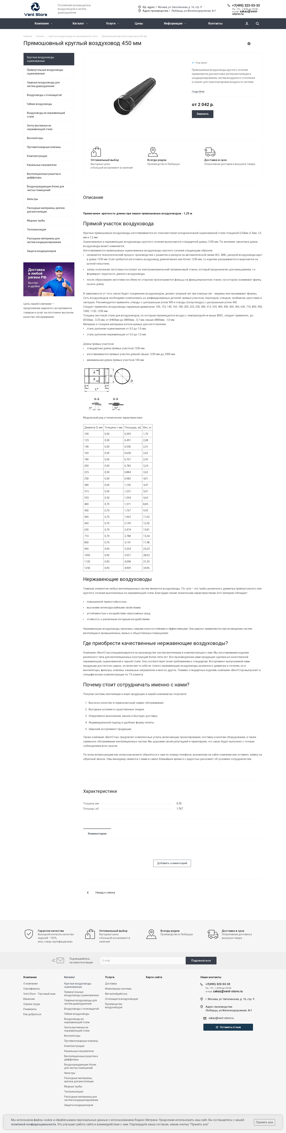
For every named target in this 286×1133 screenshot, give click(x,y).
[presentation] (111, 852)
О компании (30, 983)
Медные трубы (36, 220)
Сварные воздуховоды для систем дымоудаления (43, 84)
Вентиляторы (35, 138)
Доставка (111, 983)
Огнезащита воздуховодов (121, 998)
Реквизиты (29, 1009)
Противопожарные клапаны (44, 147)
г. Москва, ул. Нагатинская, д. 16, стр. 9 (179, 7)
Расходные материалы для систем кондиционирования (44, 240)
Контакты (215, 23)
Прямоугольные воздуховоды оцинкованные (45, 71)
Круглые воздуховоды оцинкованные (40, 59)
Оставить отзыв (228, 1027)
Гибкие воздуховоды (39, 104)
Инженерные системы (118, 988)
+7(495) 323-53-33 (246, 5)
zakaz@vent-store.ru (221, 1018)
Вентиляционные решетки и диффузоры (44, 175)
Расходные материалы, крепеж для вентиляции (46, 210)
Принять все (264, 1122)
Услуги (112, 23)
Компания (43, 23)
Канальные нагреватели (42, 164)
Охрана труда (31, 1004)
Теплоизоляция (36, 229)
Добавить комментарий (172, 863)
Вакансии (29, 998)
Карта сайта (154, 977)
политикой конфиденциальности (33, 1124)
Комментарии (97, 833)
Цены (139, 23)
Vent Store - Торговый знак (39, 993)
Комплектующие (37, 156)
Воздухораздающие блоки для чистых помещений (45, 188)
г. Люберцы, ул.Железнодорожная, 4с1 (192, 10)
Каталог (80, 23)
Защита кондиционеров (41, 251)
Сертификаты (31, 988)
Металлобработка (116, 993)
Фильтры (32, 199)
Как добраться (32, 1014)
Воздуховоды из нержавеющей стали (46, 114)
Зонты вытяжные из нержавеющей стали (39, 127)
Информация (175, 23)
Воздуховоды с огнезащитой (44, 95)
